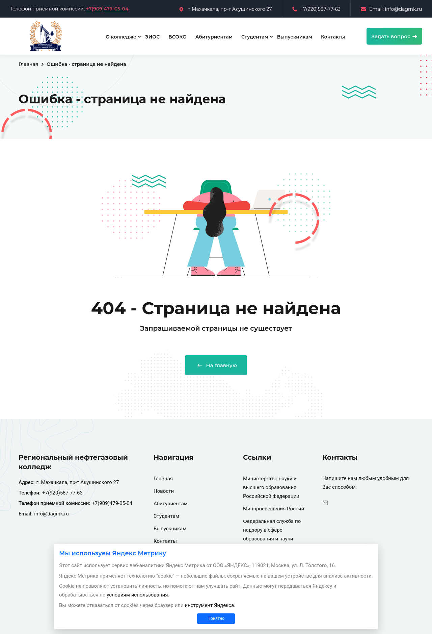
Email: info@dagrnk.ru (391, 9)
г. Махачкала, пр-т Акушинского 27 (225, 9)
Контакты (333, 37)
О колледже (121, 37)
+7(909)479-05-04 (107, 9)
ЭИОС (152, 37)
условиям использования (137, 595)
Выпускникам (294, 37)
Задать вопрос (394, 36)
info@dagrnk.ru (51, 514)
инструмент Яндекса (209, 605)
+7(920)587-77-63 (316, 9)
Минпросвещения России (273, 509)
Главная (28, 64)
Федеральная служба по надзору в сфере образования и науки (272, 530)
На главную (216, 365)
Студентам (254, 37)
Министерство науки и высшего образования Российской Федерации (271, 487)
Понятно (216, 618)
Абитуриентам (214, 37)
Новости (164, 491)
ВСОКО (177, 37)
